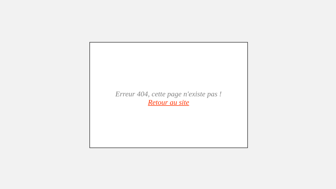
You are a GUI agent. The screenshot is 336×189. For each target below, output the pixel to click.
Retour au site (168, 102)
